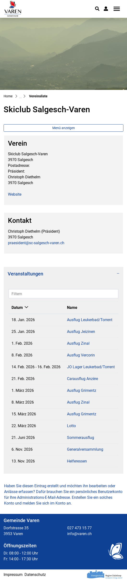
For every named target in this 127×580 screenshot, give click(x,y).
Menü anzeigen (63, 128)
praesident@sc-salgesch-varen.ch (36, 243)
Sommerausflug (80, 437)
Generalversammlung (85, 449)
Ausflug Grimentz (81, 390)
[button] (97, 8)
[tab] (63, 274)
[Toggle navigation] (115, 8)
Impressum (13, 574)
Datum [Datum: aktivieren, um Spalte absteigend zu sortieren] (17, 307)
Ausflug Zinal (78, 343)
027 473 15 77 (79, 528)
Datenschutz (35, 574)
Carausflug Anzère (82, 378)
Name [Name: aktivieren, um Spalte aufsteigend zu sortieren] (72, 307)
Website (14, 194)
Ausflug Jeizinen (81, 331)
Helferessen (77, 461)
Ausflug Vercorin (81, 355)
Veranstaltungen (25, 274)
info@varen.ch (79, 533)
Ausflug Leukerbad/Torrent (89, 320)
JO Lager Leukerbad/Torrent (91, 367)
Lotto (71, 426)
